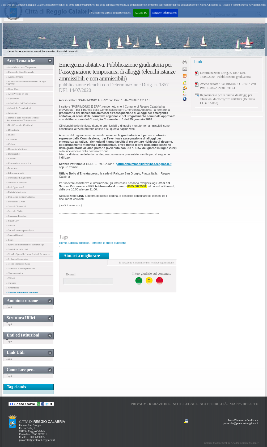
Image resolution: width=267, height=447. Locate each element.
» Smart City (12, 220)
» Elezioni (11, 158)
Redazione (159, 404)
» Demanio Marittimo (16, 149)
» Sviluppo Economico (17, 259)
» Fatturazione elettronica (18, 163)
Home (22, 51)
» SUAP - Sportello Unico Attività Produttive (28, 254)
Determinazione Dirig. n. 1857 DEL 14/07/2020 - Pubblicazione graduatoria (225, 75)
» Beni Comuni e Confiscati (19, 125)
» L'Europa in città (15, 173)
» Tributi (10, 278)
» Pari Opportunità (15, 187)
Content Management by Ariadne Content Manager (231, 442)
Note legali (185, 404)
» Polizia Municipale (16, 192)
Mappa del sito (244, 404)
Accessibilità (213, 404)
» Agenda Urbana (14, 76)
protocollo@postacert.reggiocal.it (37, 440)
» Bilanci (10, 134)
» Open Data (12, 89)
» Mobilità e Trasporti (16, 182)
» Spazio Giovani (14, 235)
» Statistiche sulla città (17, 249)
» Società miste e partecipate (20, 230)
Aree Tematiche (36, 51)
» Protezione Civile (15, 201)
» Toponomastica (14, 273)
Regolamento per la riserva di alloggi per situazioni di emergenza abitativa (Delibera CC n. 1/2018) (227, 99)
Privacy (138, 404)
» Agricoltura (12, 98)
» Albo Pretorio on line (17, 93)
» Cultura (10, 144)
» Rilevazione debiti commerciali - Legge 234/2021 (26, 83)
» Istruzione (12, 168)
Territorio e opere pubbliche (108, 242)
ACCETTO (141, 12)
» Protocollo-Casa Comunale (20, 72)
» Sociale (10, 225)
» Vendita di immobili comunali (22, 292)
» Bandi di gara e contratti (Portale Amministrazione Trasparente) (22, 119)
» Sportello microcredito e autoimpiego (25, 244)
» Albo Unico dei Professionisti (21, 103)
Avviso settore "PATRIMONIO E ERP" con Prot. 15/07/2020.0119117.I (228, 86)
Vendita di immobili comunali (62, 51)
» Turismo (11, 283)
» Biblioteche (12, 130)
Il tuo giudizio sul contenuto (151, 273)
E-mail (70, 274)
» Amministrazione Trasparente (21, 67)
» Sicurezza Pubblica (16, 216)
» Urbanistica (12, 287)
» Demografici (13, 153)
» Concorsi (11, 139)
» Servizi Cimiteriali (16, 206)
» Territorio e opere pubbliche (20, 268)
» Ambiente (12, 113)
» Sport (9, 240)
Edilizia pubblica (78, 242)
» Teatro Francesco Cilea (18, 263)
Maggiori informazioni (164, 12)
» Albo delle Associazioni (18, 108)
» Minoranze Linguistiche (18, 177)
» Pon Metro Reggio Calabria (20, 196)
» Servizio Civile (14, 211)
